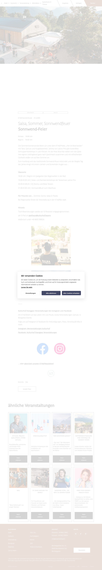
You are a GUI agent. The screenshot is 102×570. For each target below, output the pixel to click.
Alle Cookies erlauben (71, 293)
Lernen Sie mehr (26, 287)
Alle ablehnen (51, 293)
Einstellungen (31, 293)
